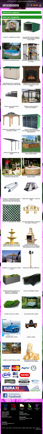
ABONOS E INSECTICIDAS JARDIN (11, 360)
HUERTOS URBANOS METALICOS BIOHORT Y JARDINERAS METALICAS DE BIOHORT (11, 292)
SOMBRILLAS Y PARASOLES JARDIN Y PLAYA (11, 268)
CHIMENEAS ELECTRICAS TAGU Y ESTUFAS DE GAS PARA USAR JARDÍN (31, 84)
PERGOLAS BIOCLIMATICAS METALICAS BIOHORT (31, 107)
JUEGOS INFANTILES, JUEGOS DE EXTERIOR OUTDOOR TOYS (11, 176)
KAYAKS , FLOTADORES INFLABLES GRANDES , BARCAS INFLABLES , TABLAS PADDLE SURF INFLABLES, (11, 200)
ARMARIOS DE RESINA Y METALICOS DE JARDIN (31, 61)
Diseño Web (38, 429)
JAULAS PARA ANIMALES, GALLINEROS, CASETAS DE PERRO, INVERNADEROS (31, 131)
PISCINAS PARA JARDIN (11, 337)
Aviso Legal (4, 415)
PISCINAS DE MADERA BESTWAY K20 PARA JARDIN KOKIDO (31, 153)
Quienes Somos (5, 413)
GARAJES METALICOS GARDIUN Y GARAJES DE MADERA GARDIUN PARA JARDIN (31, 38)
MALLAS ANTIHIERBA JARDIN (31, 291)
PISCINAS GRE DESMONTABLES (11, 60)
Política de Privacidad (7, 417)
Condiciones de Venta (24, 414)
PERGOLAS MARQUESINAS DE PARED (11, 153)
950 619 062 (11, 1)
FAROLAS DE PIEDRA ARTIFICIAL (31, 267)
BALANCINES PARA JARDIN (31, 314)
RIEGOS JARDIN (31, 337)
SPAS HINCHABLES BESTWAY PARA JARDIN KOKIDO (31, 176)
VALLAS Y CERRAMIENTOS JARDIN (11, 221)
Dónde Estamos (5, 414)
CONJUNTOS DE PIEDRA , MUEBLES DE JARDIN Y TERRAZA (31, 222)
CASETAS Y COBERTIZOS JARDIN (11, 37)
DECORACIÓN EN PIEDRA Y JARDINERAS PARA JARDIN (31, 361)
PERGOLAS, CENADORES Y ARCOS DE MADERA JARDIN (11, 130)
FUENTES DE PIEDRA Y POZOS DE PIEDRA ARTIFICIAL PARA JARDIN (11, 245)
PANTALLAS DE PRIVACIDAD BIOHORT (11, 107)
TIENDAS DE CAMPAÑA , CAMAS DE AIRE (31, 199)
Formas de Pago (23, 413)
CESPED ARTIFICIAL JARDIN (11, 314)
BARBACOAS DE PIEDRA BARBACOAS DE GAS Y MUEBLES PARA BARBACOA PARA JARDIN (31, 246)
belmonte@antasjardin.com (27, 1)
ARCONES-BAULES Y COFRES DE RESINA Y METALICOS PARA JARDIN (11, 84)
